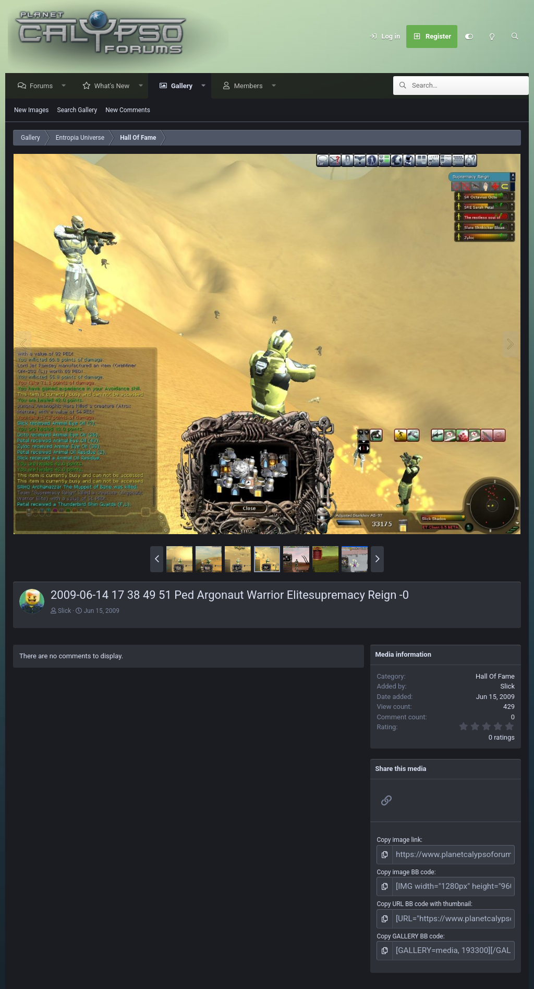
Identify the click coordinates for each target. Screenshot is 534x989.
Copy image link (399, 840)
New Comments (127, 110)
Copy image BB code (405, 870)
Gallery (184, 86)
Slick (64, 611)
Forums (43, 86)
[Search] (514, 36)
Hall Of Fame (495, 677)
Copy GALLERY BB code (410, 929)
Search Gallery (77, 110)
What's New (114, 86)
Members (251, 86)
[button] (66, 86)
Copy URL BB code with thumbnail (424, 899)
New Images (31, 110)
